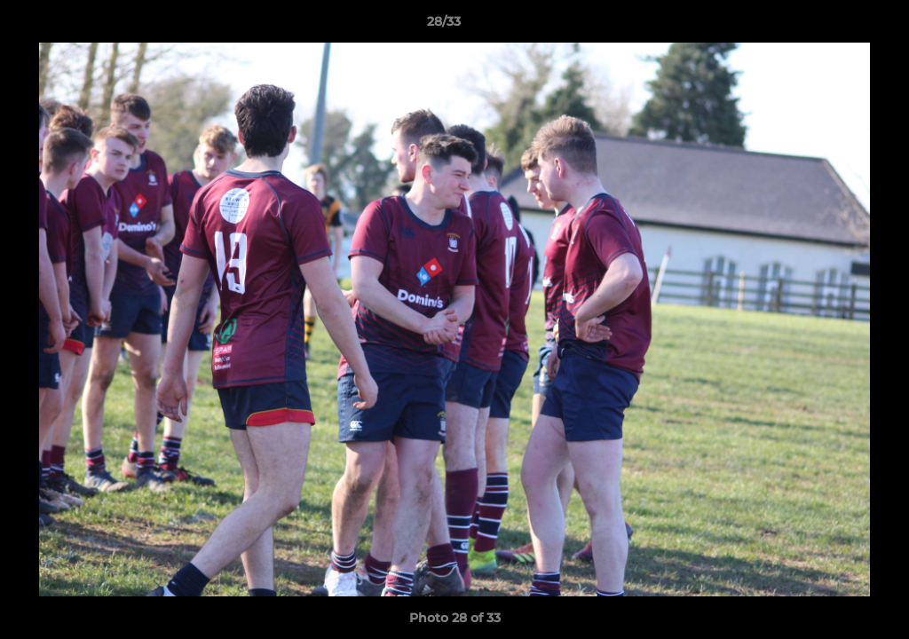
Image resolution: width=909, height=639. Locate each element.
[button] (834, 26)
